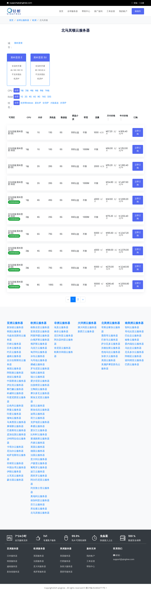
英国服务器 (38, 556)
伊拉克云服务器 (15, 385)
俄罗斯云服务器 (39, 343)
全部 (16, 90)
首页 (61, 11)
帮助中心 (86, 11)
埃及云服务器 (61, 327)
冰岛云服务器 (38, 356)
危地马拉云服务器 (110, 352)
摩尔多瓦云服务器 (40, 393)
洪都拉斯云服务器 (110, 348)
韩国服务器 (12, 561)
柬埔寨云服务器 (15, 426)
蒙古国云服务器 (15, 479)
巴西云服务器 (132, 364)
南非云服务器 (61, 331)
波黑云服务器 (38, 413)
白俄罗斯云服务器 (40, 339)
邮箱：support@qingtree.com (123, 557)
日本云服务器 (14, 348)
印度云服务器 (14, 413)
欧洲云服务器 (38, 323)
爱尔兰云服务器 (39, 430)
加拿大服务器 (66, 566)
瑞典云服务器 (38, 372)
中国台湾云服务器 (16, 467)
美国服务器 (65, 556)
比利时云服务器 (39, 434)
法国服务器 (38, 561)
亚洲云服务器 (15, 323)
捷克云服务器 (38, 405)
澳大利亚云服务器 (87, 327)
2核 (27, 90)
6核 (36, 90)
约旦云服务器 (14, 352)
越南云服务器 (14, 356)
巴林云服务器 (14, 343)
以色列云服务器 (15, 405)
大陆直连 (54, 103)
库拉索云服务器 (39, 508)
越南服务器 (12, 566)
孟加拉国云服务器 (16, 434)
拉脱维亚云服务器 (40, 385)
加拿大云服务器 (109, 356)
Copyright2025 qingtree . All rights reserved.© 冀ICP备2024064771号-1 (75, 588)
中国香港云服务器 (16, 381)
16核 (47, 90)
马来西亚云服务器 (16, 422)
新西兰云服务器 (86, 331)
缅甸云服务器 (14, 418)
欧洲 (34, 20)
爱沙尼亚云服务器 (40, 381)
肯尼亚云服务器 (62, 348)
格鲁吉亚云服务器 (40, 327)
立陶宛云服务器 (39, 389)
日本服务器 (12, 556)
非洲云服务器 (62, 323)
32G (49, 97)
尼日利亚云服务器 (63, 335)
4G (30, 97)
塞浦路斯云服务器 (40, 438)
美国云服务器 (108, 360)
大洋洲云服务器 (87, 323)
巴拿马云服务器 (109, 339)
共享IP (63, 103)
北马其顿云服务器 (40, 512)
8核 (41, 90)
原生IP (38, 103)
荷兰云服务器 (38, 418)
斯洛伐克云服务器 (40, 409)
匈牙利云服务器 (39, 352)
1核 (22, 90)
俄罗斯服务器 (39, 572)
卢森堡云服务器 (39, 463)
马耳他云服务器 (39, 360)
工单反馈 (111, 11)
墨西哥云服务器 (109, 335)
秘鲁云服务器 (132, 339)
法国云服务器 (38, 455)
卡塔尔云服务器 (15, 446)
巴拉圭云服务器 (133, 335)
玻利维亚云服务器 (134, 360)
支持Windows (26, 103)
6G (34, 97)
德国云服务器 (38, 451)
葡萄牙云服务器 (39, 467)
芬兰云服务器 (38, 504)
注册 (141, 3)
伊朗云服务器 (14, 471)
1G (21, 97)
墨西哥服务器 (66, 572)
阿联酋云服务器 (15, 372)
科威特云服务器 (15, 393)
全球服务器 (72, 11)
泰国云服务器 (14, 368)
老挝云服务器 (14, 376)
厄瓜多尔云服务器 (134, 352)
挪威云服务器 (38, 364)
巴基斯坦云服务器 (16, 430)
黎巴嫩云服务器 (15, 389)
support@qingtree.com (19, 2)
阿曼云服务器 (14, 409)
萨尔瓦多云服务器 (110, 343)
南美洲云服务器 (134, 323)
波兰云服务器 (38, 471)
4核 (31, 90)
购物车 (138, 11)
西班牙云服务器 (39, 475)
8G (39, 97)
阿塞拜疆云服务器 (40, 335)
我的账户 (123, 11)
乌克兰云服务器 (39, 348)
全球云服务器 (23, 20)
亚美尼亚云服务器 (40, 331)
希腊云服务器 (38, 426)
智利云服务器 (132, 327)
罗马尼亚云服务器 (40, 368)
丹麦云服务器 (38, 442)
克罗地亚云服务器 (40, 422)
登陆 (134, 3)
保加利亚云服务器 (40, 500)
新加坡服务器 (13, 572)
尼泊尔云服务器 (15, 451)
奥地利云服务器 (39, 496)
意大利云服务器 (39, 459)
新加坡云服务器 (15, 327)
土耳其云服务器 (15, 475)
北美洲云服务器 (110, 323)
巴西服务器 (65, 561)
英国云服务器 (38, 446)
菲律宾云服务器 (15, 463)
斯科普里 (18, 43)
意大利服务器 (39, 566)
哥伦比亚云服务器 (134, 331)
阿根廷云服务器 (133, 356)
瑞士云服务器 (38, 376)
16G (44, 97)
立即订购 (138, 132)
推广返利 (98, 11)
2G (26, 97)
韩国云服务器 (14, 331)
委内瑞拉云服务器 (134, 343)
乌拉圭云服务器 (133, 348)
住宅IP (46, 103)
